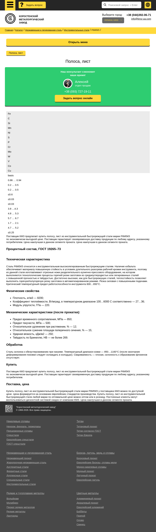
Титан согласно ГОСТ (89, 430)
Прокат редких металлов (21, 507)
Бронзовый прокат (87, 458)
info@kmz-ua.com (141, 18)
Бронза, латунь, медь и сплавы (95, 453)
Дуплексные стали (17, 475)
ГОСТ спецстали (16, 443)
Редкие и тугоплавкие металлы (25, 493)
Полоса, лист (16, 53)
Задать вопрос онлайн (78, 98)
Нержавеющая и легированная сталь (29, 453)
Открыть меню (78, 42)
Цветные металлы (88, 493)
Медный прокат (85, 471)
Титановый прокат (87, 426)
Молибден (12, 502)
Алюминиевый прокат (89, 498)
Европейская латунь (88, 479)
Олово (80, 520)
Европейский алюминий (90, 507)
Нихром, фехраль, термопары (24, 426)
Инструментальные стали (21, 484)
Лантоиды (12, 515)
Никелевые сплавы (18, 421)
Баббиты (82, 511)
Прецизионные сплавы (20, 430)
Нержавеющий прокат (19, 458)
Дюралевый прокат (87, 502)
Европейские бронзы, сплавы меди (97, 462)
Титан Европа (84, 435)
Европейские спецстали (20, 439)
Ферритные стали (17, 471)
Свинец (81, 524)
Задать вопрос (34, 5)
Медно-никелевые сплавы (91, 466)
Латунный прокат (86, 475)
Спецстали (13, 435)
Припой (81, 515)
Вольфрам (13, 498)
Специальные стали (18, 479)
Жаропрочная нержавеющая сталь (26, 462)
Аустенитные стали (18, 466)
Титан (80, 421)
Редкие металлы (16, 511)
